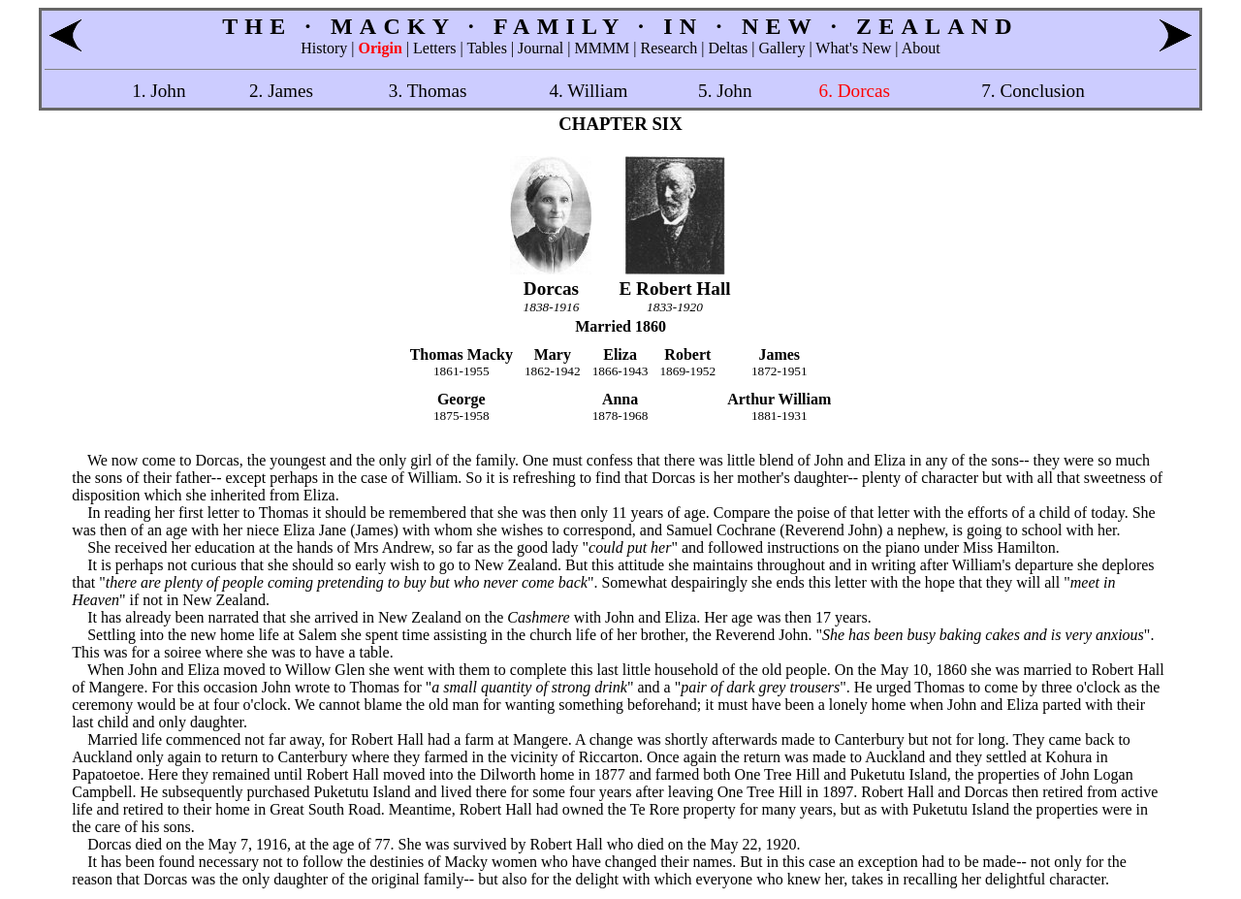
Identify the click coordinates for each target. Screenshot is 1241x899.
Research (669, 48)
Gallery (781, 48)
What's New (853, 48)
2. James (281, 90)
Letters (434, 48)
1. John (158, 90)
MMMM (601, 48)
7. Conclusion (1033, 90)
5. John (724, 90)
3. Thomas (428, 90)
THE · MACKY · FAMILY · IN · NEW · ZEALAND (620, 26)
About (921, 48)
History (324, 48)
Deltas (728, 48)
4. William (588, 90)
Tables (486, 48)
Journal (540, 48)
